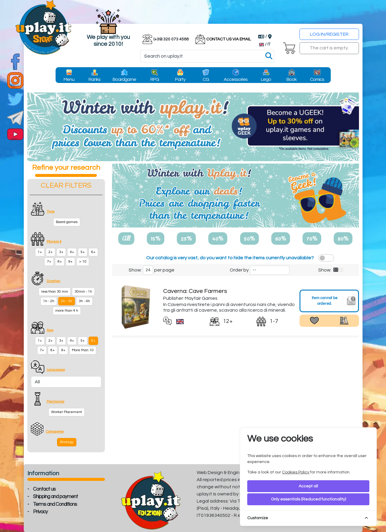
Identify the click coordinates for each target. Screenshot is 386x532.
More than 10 (83, 350)
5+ (83, 252)
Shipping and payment (55, 496)
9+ (70, 261)
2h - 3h (66, 301)
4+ (72, 252)
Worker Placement (66, 412)
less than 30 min (54, 292)
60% (280, 238)
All (126, 238)
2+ (50, 252)
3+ (61, 252)
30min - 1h (83, 292)
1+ (40, 252)
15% (155, 238)
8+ (60, 261)
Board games (67, 222)
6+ (93, 252)
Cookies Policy (295, 472)
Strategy (67, 442)
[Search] (207, 56)
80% (343, 238)
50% (249, 238)
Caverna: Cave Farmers (195, 291)
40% (217, 238)
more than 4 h (66, 311)
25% (186, 238)
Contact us (44, 489)
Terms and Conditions (55, 504)
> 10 (82, 261)
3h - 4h (84, 301)
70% (311, 238)
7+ (49, 261)
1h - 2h (48, 301)
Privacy (40, 511)
